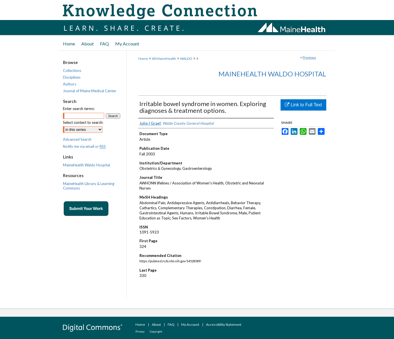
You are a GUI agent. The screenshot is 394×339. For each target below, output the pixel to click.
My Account (190, 324)
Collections (72, 70)
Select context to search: (83, 122)
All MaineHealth (164, 58)
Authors (69, 84)
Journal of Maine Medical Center (89, 91)
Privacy (140, 331)
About (156, 324)
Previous (309, 57)
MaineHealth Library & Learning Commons (88, 185)
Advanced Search (77, 139)
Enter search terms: (79, 108)
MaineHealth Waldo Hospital (272, 74)
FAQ (171, 324)
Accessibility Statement (223, 324)
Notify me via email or (84, 146)
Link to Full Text (303, 104)
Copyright (156, 331)
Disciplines (71, 77)
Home (143, 58)
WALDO (186, 58)
